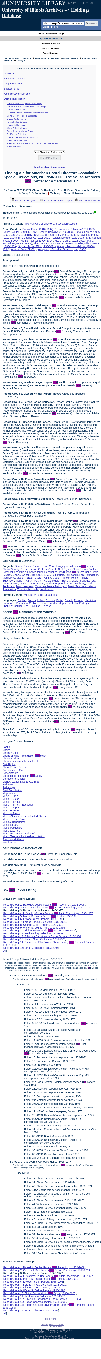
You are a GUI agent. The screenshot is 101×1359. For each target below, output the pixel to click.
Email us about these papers (49, 167)
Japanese (65, 603)
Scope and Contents (14, 78)
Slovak (69, 600)
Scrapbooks (51, 594)
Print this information (87, 200)
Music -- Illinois (61, 577)
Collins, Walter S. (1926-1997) (20, 232)
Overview (9, 73)
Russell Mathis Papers (16, 110)
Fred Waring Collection (16, 134)
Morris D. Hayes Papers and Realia (22, 116)
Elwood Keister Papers (16, 119)
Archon (48, 1336)
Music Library (77, 583)
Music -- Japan (23, 580)
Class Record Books (84, 569)
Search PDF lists (50, 27)
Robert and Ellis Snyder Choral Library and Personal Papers (32, 143)
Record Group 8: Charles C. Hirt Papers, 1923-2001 (33, 924)
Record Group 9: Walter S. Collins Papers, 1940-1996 (34, 927)
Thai (26, 606)
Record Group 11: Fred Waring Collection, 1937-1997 (34, 933)
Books (18, 566)
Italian (40, 600)
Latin (75, 603)
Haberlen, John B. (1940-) (63, 234)
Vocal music (47, 589)
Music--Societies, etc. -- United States (24, 816)
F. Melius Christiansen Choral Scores (22, 137)
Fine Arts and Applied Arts (47, 58)
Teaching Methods (27, 589)
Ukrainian (90, 600)
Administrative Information (17, 93)
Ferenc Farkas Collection (17, 122)
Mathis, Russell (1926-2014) (37, 240)
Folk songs (71, 574)
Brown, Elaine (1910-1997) (37, 229)
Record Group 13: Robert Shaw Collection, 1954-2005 (34, 939)
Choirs (27, 566)
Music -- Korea (42, 580)
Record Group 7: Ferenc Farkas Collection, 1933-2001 (34, 921)
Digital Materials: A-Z (50, 43)
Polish (59, 600)
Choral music (40, 566)
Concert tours (35, 572)
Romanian (22, 603)
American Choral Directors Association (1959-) (50, 223)
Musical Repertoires (57, 583)
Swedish (35, 606)
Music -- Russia (61, 580)
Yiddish (54, 603)
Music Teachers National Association (23, 836)
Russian (78, 600)
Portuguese (86, 603)
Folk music (58, 574)
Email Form (57, 1326)
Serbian (33, 603)
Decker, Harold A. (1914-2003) (56, 232)
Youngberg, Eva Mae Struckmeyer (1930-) (62, 249)
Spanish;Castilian (12, 606)
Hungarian (8, 603)
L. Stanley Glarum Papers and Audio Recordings (27, 113)
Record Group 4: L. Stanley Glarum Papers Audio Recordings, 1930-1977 (48, 913)
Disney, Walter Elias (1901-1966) (31, 574)
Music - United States (32, 583)
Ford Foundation (88, 574)
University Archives (10, 58)
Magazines (9, 577)
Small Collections (14, 146)
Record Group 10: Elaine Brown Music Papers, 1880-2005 (39, 930)
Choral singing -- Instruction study (71, 566)
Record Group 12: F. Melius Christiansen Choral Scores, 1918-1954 (42, 936)
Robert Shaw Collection (17, 140)
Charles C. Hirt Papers (16, 125)
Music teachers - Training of (51, 586)
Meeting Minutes (33, 594)
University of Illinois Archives (32, 10)
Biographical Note (13, 83)
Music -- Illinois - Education (18, 804)
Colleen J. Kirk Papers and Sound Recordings (26, 107)
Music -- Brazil (25, 577)
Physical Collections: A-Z (50, 38)
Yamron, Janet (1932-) (23, 249)
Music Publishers (12, 827)
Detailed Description (14, 98)
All (4, 950)
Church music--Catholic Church (39, 569)
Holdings (27, 58)
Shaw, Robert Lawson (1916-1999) (53, 243)
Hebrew (44, 603)
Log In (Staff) (50, 1319)
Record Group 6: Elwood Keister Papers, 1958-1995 (33, 919)
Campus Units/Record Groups (50, 34)
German (50, 600)
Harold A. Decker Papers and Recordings (24, 103)
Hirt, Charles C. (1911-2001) (34, 237)
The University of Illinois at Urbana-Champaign (57, 1338)
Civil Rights (64, 569)
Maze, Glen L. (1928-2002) (70, 240)
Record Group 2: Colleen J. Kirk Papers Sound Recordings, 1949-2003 (46, 907)
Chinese (46, 606)
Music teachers (25, 586)
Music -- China (42, 577)
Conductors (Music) (14, 778)
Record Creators (50, 53)
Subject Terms (11, 88)
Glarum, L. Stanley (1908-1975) (29, 234)
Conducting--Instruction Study (63, 572)
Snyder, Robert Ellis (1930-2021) (37, 246)
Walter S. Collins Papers (17, 128)
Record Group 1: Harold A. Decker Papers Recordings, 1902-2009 (43, 904)
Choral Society (11, 569)
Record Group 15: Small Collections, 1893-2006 (30, 947)
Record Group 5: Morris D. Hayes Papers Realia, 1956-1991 (40, 916)
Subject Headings (50, 48)
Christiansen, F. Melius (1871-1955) (75, 229)
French (32, 600)
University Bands (70, 58)
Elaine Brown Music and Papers (20, 131)
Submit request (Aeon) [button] (25, 200)
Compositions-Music (14, 572)
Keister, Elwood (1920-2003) (68, 237)
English (22, 600)
